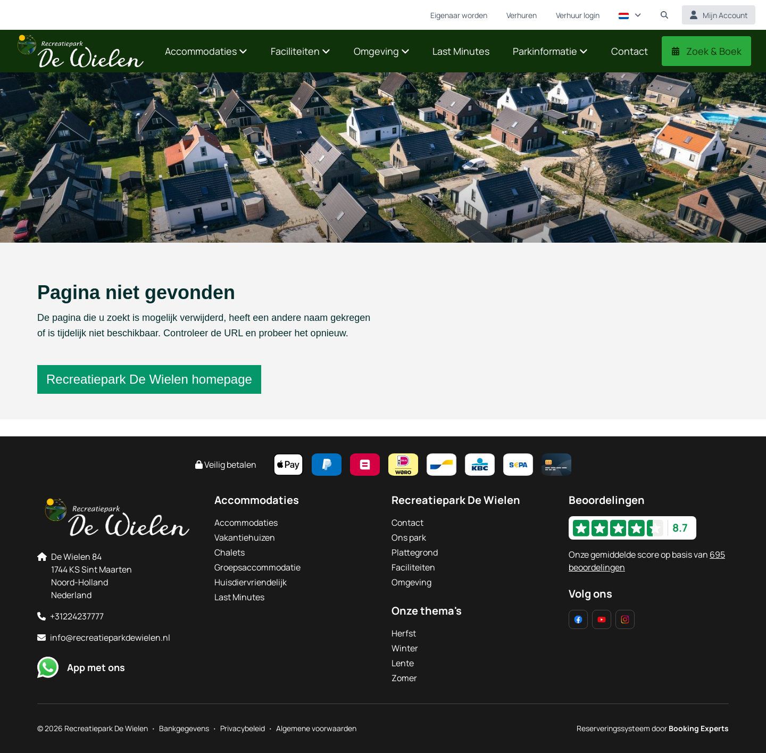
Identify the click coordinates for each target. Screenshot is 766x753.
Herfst (404, 633)
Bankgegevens (184, 728)
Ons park (409, 537)
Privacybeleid (242, 728)
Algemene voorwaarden (316, 728)
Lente (403, 663)
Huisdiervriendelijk (250, 582)
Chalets (229, 552)
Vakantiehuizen (244, 537)
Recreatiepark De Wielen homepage (149, 379)
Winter (405, 648)
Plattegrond (415, 552)
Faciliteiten (413, 567)
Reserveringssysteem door (653, 728)
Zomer (404, 678)
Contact (407, 522)
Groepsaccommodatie (257, 567)
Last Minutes (239, 597)
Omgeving (411, 582)
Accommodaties (246, 522)
